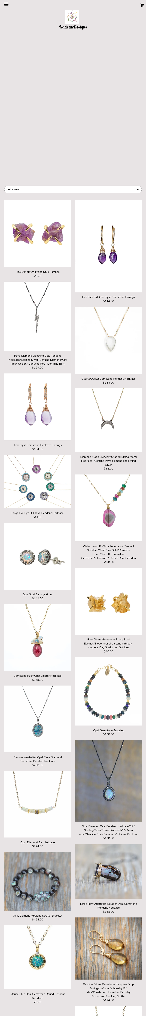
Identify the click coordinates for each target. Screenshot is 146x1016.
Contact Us (25, 1009)
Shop (26, 992)
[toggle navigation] (6, 4)
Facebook (73, 1003)
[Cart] (142, 5)
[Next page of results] (106, 957)
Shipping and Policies (26, 1003)
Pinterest (73, 997)
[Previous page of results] (40, 957)
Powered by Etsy (120, 1003)
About (26, 997)
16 (92, 957)
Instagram (73, 992)
